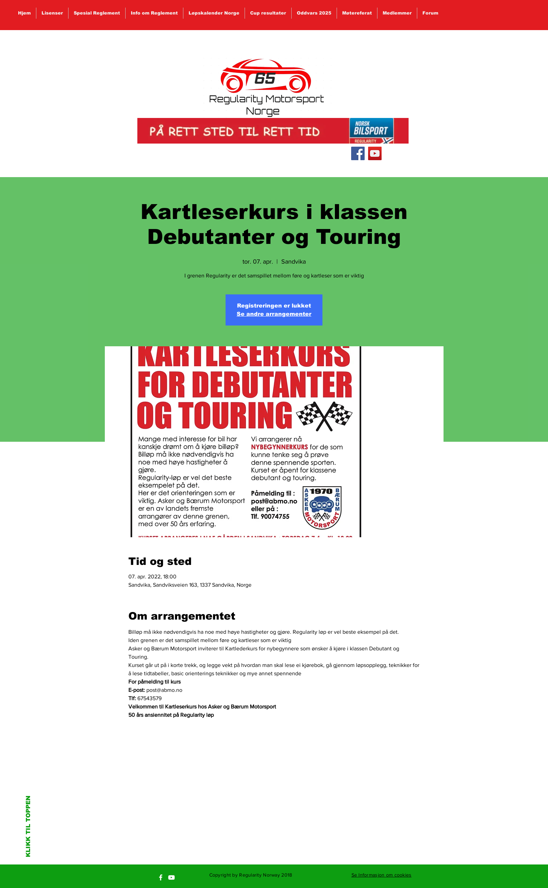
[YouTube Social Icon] (375, 153)
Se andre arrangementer (274, 314)
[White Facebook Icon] (161, 877)
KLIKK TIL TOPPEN (28, 826)
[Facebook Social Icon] (358, 153)
